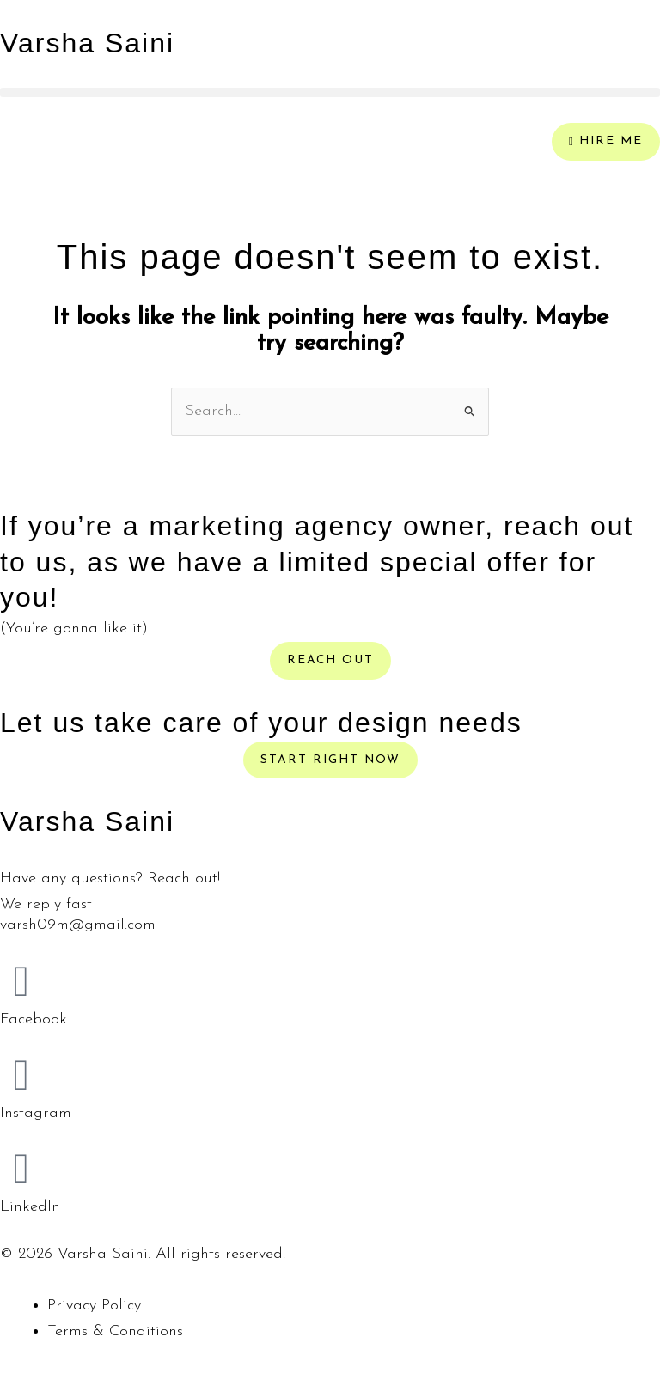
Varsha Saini (87, 42)
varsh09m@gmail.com (78, 925)
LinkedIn (30, 1207)
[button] (330, 92)
